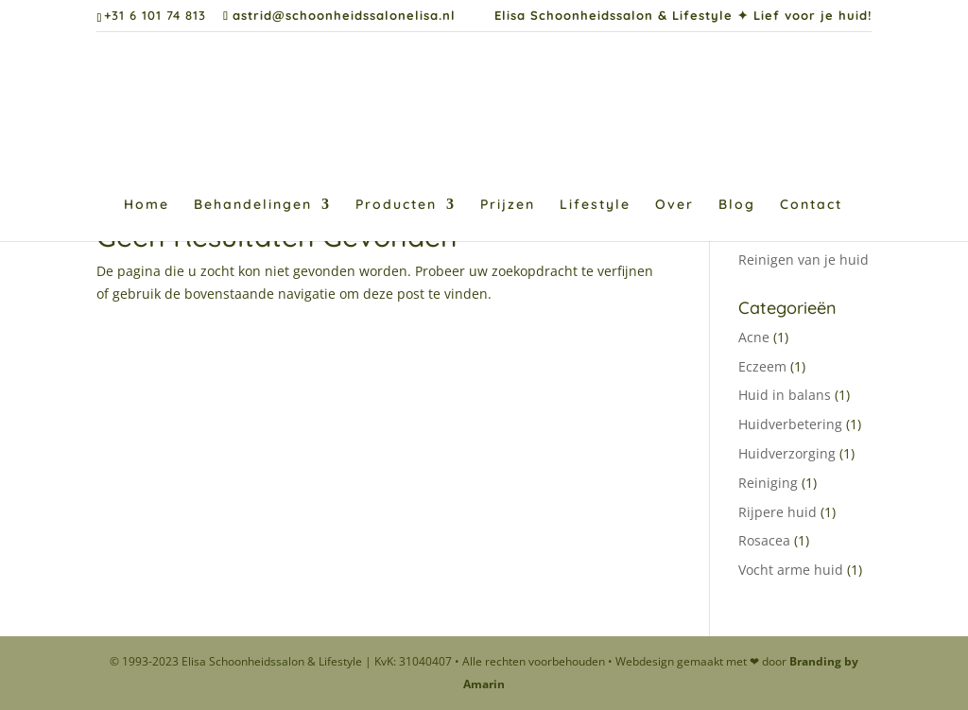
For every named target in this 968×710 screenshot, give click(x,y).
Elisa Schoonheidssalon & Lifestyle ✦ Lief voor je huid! (683, 16)
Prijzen (507, 205)
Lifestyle (595, 205)
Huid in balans (784, 395)
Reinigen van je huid (803, 259)
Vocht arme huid (790, 570)
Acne (753, 337)
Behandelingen (253, 205)
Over (674, 205)
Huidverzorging (787, 453)
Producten (396, 205)
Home (146, 205)
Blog (736, 205)
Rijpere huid (777, 512)
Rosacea (764, 540)
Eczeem (762, 366)
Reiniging (768, 483)
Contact (811, 205)
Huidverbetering (790, 424)
